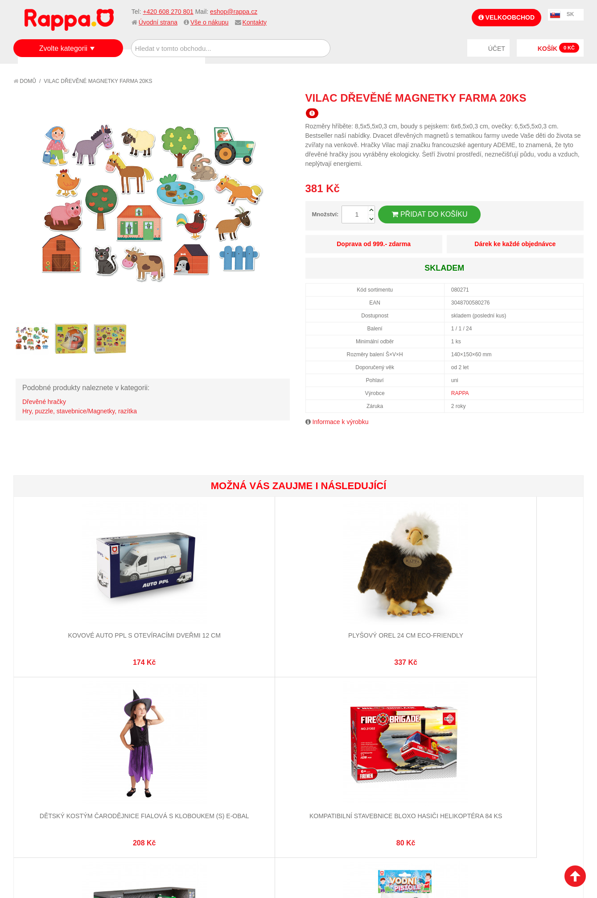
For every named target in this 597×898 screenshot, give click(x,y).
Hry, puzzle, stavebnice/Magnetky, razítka (79, 411)
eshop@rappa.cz (233, 11)
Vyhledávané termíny (148, 740)
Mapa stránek (136, 728)
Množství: (325, 214)
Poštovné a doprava (53, 761)
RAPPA (460, 393)
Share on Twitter (575, 97)
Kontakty (255, 22)
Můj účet (224, 728)
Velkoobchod (506, 17)
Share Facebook (557, 97)
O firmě (34, 728)
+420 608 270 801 (168, 11)
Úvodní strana (158, 22)
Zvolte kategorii (63, 48)
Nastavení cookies (276, 846)
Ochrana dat (42, 773)
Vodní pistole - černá (535, 597)
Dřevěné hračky (44, 401)
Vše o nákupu (209, 22)
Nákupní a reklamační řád (61, 750)
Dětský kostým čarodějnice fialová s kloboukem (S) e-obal (250, 606)
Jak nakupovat (44, 740)
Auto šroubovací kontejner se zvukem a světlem (440, 606)
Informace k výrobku (340, 421)
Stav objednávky (235, 740)
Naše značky (42, 784)
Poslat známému (539, 97)
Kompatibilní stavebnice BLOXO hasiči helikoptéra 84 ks (346, 606)
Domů (24, 81)
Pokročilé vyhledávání (151, 750)
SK (570, 14)
